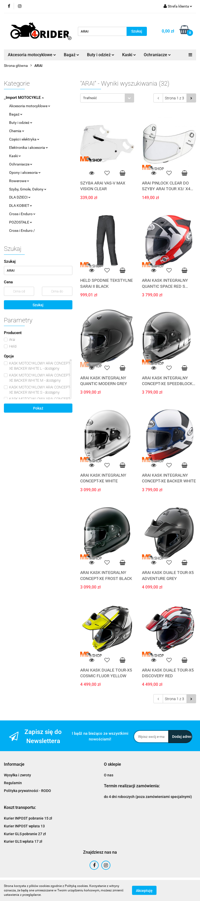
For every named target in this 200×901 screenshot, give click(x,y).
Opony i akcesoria (25, 172)
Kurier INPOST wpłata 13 (24, 826)
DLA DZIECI (19, 197)
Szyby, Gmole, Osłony (27, 189)
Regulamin (13, 783)
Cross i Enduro (22, 214)
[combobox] (107, 98)
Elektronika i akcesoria (28, 147)
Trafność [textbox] (90, 98)
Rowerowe (19, 181)
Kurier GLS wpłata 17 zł (23, 841)
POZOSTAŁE (20, 222)
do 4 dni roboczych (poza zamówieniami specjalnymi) (148, 797)
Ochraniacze (157, 54)
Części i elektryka (24, 139)
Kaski (129, 54)
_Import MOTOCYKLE (24, 97)
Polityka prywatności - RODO (27, 791)
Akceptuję (144, 891)
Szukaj (38, 305)
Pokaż (38, 408)
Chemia (16, 131)
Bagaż (71, 54)
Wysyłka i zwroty (17, 775)
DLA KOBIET (20, 205)
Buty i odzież (100, 54)
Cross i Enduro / (22, 230)
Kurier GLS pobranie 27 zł (25, 834)
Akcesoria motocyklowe (32, 54)
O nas (108, 775)
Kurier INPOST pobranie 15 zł (28, 818)
